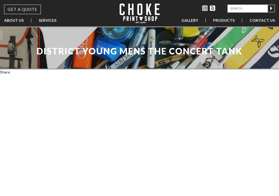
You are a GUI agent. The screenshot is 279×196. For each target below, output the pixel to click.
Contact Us (262, 20)
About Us (14, 20)
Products (224, 20)
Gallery (189, 20)
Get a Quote (22, 9)
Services (47, 20)
